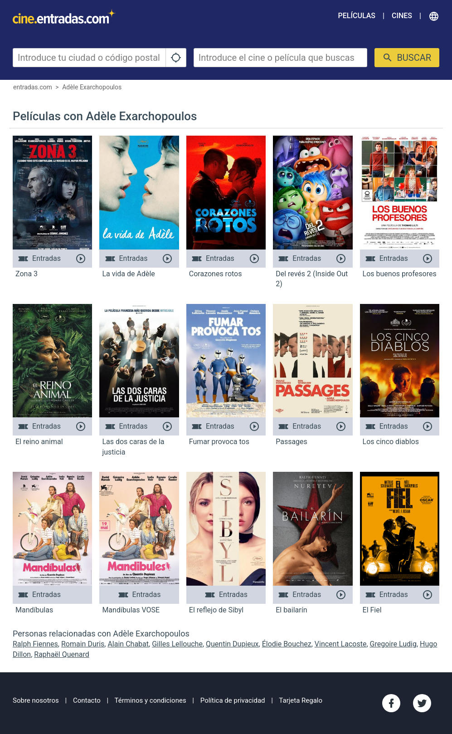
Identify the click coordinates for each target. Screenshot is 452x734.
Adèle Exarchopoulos (92, 87)
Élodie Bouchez (286, 644)
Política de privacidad (232, 700)
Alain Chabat (128, 644)
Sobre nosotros (36, 700)
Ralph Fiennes (35, 644)
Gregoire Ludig (393, 644)
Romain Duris (82, 644)
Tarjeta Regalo (300, 700)
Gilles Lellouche (177, 644)
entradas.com (32, 87)
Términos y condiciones (150, 700)
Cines (402, 15)
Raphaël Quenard (61, 654)
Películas (356, 15)
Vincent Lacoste (341, 644)
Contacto (87, 700)
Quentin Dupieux (232, 644)
